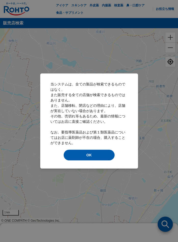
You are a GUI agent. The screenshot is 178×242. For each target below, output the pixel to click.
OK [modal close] (89, 155)
